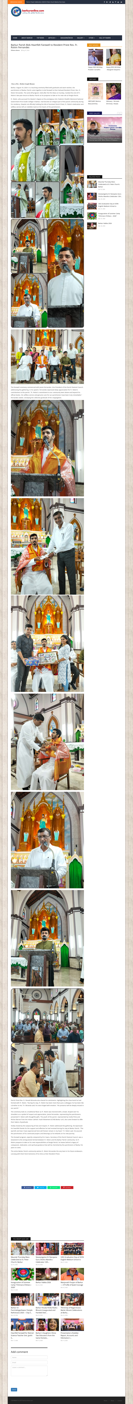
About (112, 1401)
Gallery (80, 38)
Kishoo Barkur (15, 50)
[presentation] (26, 1382)
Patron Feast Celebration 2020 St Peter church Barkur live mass (45, 2)
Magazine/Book (66, 38)
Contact (120, 1401)
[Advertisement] (85, 19)
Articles (52, 38)
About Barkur (27, 38)
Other (92, 38)
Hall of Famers (105, 38)
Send (14, 1390)
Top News (40, 38)
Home (15, 38)
